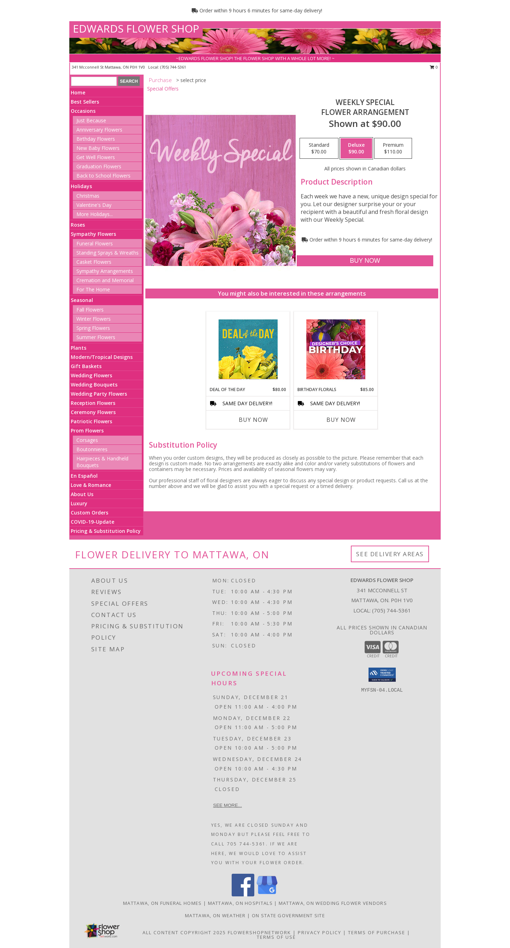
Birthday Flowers (95, 138)
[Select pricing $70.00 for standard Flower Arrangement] (319, 148)
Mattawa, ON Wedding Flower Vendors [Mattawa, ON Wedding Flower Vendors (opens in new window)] (333, 903)
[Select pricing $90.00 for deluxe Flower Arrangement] (356, 148)
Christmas (87, 195)
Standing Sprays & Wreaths (107, 252)
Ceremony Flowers (93, 412)
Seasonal (82, 300)
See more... (227, 805)
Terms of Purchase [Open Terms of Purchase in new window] (376, 932)
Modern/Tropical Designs (102, 357)
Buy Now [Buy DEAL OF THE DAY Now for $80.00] (253, 420)
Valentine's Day (93, 205)
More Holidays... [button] (94, 214)
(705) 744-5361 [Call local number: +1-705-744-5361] (173, 67)
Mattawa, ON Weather (215, 915)
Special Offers (163, 88)
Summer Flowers (95, 337)
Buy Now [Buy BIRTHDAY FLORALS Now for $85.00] (341, 420)
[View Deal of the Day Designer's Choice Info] (248, 349)
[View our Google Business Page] (267, 894)
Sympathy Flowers (93, 234)
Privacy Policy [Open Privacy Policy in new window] (319, 932)
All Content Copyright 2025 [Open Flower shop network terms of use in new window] (184, 932)
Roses (78, 224)
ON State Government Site (288, 915)
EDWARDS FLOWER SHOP (136, 28)
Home (78, 92)
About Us (82, 494)
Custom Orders (89, 512)
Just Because (91, 120)
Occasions (83, 110)
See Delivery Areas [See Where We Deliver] (390, 554)
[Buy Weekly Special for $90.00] (365, 260)
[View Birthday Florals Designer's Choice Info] (335, 349)
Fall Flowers (90, 309)
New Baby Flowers (98, 148)
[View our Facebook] (243, 894)
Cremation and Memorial (105, 280)
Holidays (81, 186)
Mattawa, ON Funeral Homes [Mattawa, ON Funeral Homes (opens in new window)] (162, 903)
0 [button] (433, 67)
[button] (382, 675)
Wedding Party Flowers (99, 393)
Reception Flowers (93, 403)
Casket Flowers (93, 261)
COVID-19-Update (92, 521)
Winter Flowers (93, 318)
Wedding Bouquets (94, 384)
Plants (78, 347)
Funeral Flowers (94, 243)
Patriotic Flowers (91, 421)
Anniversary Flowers (99, 129)
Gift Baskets (86, 366)
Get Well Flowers (95, 157)
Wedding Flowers (91, 375)
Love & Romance (91, 485)
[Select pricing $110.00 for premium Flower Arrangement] (393, 148)
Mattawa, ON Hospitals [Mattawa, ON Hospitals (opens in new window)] (240, 903)
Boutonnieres (92, 449)
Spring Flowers (93, 328)
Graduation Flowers (98, 166)
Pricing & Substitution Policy (106, 531)
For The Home (93, 289)
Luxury (79, 503)
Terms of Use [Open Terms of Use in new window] (276, 937)
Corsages (87, 440)
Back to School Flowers (103, 175)
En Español (84, 475)
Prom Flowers (87, 430)
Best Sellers (85, 101)
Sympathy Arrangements (104, 271)
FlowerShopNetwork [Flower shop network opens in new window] (259, 932)
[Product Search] (94, 81)
